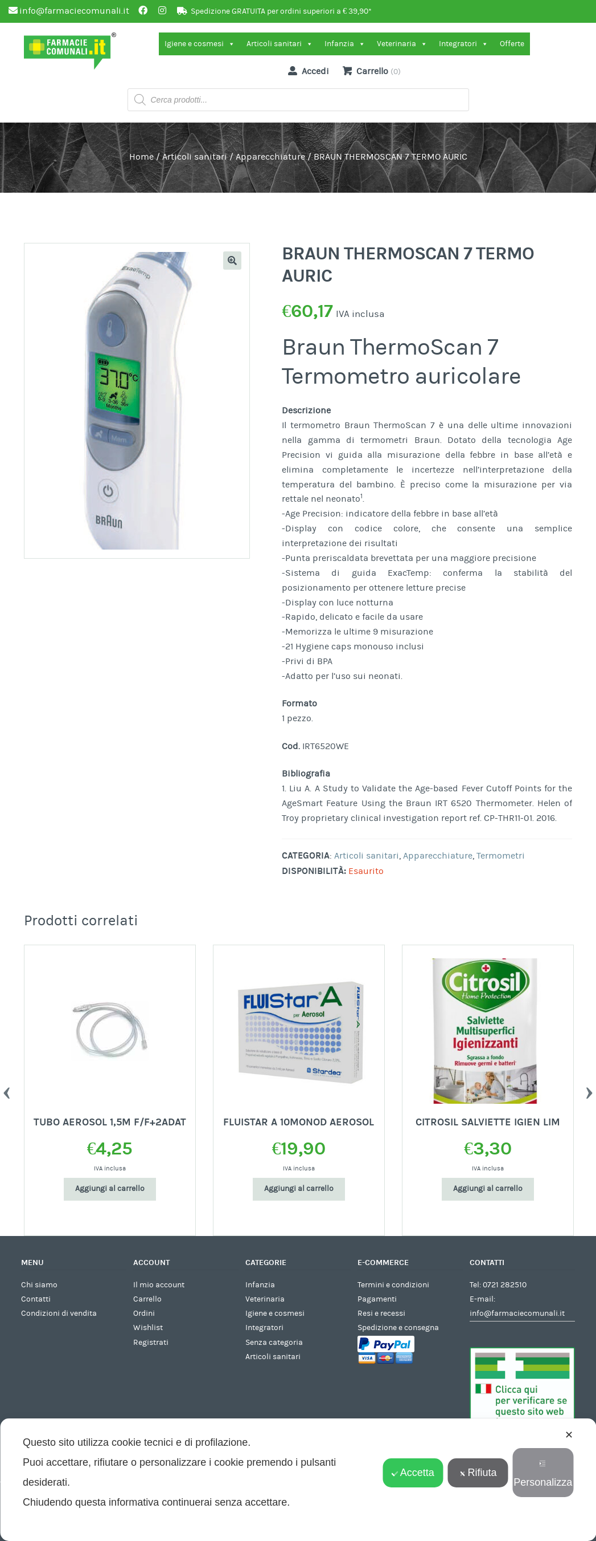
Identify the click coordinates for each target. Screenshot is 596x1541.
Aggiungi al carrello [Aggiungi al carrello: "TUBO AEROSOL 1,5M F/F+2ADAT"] (110, 1188)
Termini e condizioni (393, 1285)
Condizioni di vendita (59, 1313)
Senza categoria (274, 1342)
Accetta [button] (413, 1472)
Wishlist (148, 1327)
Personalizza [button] (542, 1474)
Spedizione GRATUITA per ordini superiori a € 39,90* (281, 11)
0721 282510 (505, 1285)
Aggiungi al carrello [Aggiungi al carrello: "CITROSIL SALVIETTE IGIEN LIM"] (488, 1188)
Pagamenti (377, 1299)
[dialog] (298, 1479)
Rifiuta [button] (478, 1472)
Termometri (500, 856)
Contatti (36, 1299)
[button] (232, 260)
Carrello (147, 1299)
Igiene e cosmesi (200, 43)
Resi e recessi (381, 1313)
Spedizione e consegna (398, 1327)
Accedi (306, 70)
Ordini (144, 1313)
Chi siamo (39, 1285)
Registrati (150, 1342)
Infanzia (344, 43)
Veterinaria (402, 43)
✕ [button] (569, 1435)
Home (141, 157)
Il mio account (158, 1285)
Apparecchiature (270, 157)
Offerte (512, 43)
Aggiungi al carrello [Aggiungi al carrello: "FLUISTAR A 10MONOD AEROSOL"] (299, 1188)
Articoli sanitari (279, 43)
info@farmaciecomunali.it (517, 1313)
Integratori (463, 43)
